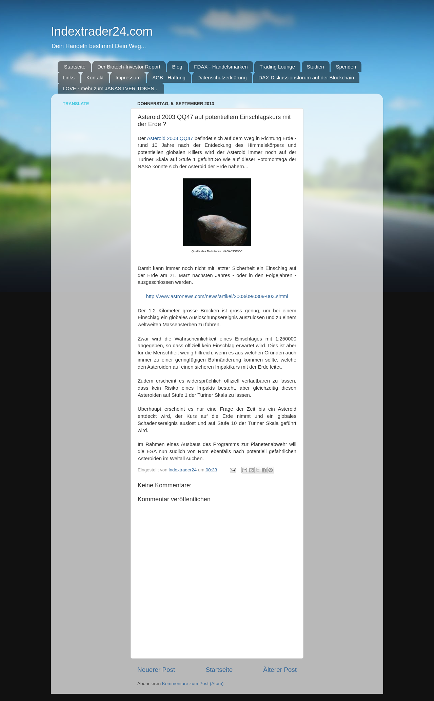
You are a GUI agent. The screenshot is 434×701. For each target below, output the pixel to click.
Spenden (346, 67)
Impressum (127, 77)
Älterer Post (280, 669)
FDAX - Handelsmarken (221, 67)
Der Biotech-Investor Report (128, 67)
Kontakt (95, 77)
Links (69, 77)
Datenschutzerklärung (222, 77)
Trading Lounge (277, 67)
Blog (177, 67)
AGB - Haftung (168, 77)
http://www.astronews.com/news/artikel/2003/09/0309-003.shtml (217, 296)
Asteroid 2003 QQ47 (170, 138)
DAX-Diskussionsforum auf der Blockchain (306, 77)
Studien (315, 67)
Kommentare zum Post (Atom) (193, 683)
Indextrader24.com (102, 31)
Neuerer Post (156, 669)
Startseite (74, 67)
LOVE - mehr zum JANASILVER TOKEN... (111, 88)
